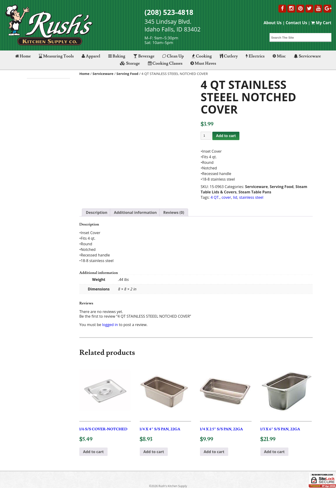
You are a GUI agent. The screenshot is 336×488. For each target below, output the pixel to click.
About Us (273, 22)
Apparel (91, 56)
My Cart (321, 22)
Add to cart (226, 136)
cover (226, 197)
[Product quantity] (206, 136)
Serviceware (307, 56)
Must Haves (203, 63)
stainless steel (251, 197)
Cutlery (229, 56)
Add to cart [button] (93, 451)
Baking (116, 56)
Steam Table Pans (254, 192)
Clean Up (173, 56)
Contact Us (296, 22)
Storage (130, 63)
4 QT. (215, 197)
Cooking (202, 56)
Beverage (143, 56)
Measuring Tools (56, 56)
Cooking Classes (165, 63)
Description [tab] (96, 212)
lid (235, 197)
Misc (279, 56)
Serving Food (127, 73)
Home (23, 56)
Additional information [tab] (135, 212)
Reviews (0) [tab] (173, 212)
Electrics (255, 56)
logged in (110, 324)
